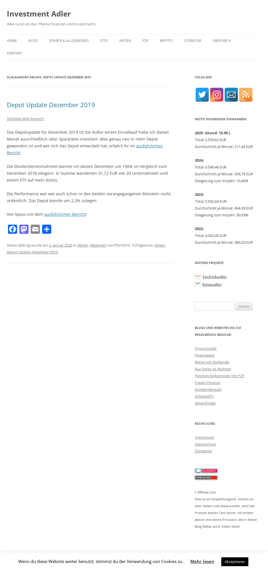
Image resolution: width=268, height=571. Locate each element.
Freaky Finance (207, 382)
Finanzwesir (205, 355)
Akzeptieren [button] (235, 561)
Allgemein (98, 245)
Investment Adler (39, 14)
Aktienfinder (205, 403)
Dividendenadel (208, 389)
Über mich (221, 40)
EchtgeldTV (204, 396)
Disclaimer (203, 451)
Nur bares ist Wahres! (213, 368)
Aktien (125, 40)
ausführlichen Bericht (65, 214)
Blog (33, 40)
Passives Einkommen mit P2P (219, 375)
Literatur (192, 40)
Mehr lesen (202, 561)
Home (12, 40)
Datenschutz (205, 444)
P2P (145, 40)
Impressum (204, 437)
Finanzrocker (206, 348)
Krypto (166, 40)
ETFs (104, 40)
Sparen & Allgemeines (69, 40)
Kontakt (14, 53)
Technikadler (214, 276)
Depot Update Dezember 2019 (51, 104)
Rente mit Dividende (212, 362)
